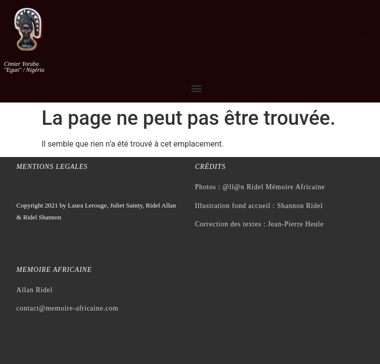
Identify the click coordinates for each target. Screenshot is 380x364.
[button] (196, 88)
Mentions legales (52, 166)
